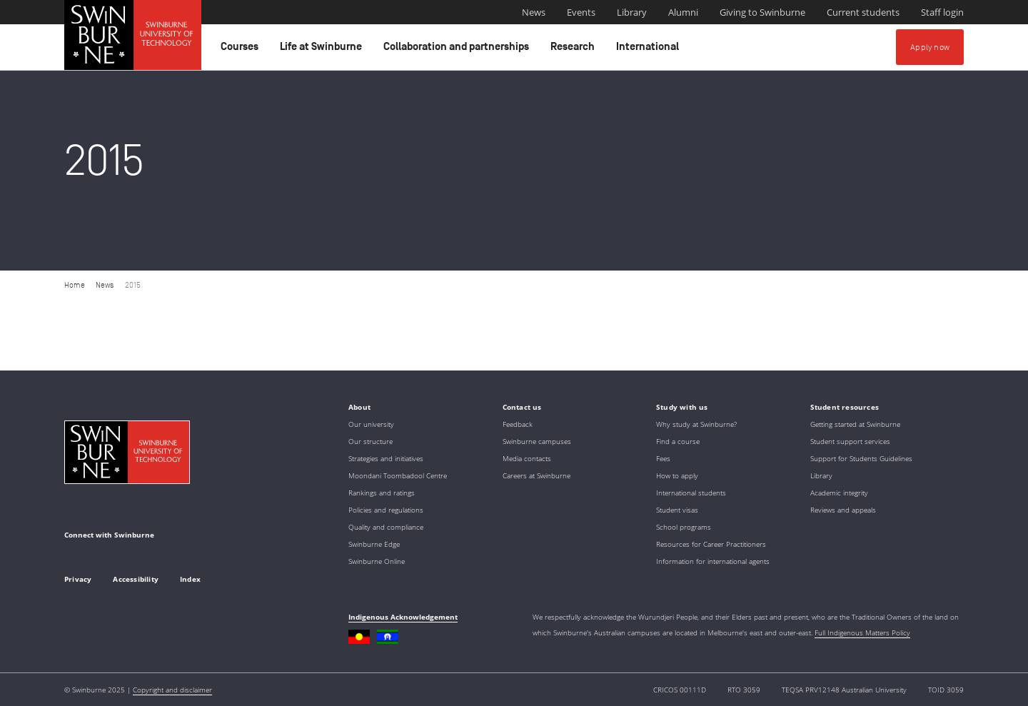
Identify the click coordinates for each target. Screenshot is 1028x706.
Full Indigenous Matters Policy (862, 632)
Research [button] (574, 50)
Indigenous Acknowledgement (403, 617)
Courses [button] (242, 50)
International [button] (649, 50)
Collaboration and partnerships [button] (458, 50)
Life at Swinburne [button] (323, 50)
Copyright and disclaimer (172, 690)
